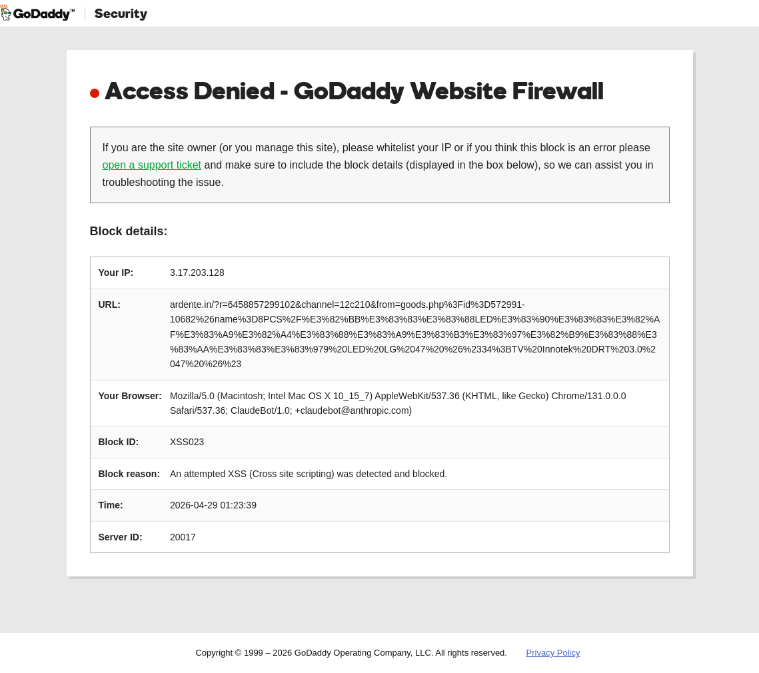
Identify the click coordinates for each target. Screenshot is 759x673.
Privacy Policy (553, 653)
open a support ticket (152, 165)
